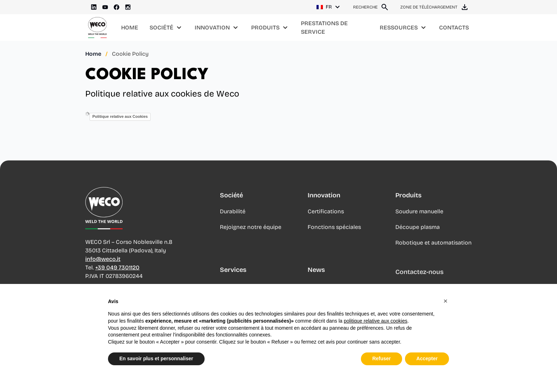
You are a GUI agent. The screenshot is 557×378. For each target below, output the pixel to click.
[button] (445, 301)
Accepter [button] (427, 358)
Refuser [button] (381, 358)
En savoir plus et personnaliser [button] (156, 358)
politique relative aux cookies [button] (375, 321)
